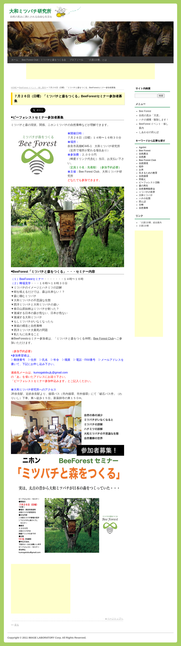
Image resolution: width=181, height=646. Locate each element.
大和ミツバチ (146, 195)
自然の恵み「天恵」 (150, 115)
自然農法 (143, 153)
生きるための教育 (148, 173)
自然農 (142, 157)
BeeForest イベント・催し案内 (32, 87)
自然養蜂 (143, 208)
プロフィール (76, 59)
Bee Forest (145, 111)
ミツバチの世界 (147, 192)
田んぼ (142, 201)
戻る (16, 624)
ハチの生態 (144, 198)
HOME (14, 87)
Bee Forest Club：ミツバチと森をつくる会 (44, 59)
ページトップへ (115, 618)
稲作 (141, 166)
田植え (142, 179)
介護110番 (144, 225)
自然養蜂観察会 (147, 188)
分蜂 (141, 204)
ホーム (14, 59)
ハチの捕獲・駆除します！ (154, 119)
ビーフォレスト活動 (149, 182)
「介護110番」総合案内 (150, 222)
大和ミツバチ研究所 (30, 11)
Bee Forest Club (103, 338)
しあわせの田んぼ (149, 132)
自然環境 (143, 163)
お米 (141, 169)
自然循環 (143, 176)
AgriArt (142, 147)
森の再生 (143, 185)
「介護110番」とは (97, 59)
